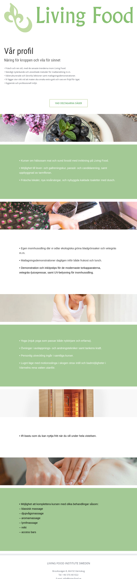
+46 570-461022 (70, 574)
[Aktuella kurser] (69, 103)
